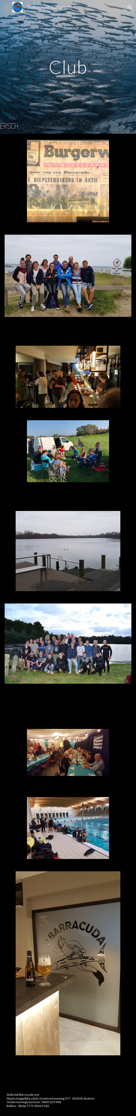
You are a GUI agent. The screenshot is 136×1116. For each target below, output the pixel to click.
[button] (6, 7)
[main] (68, 67)
